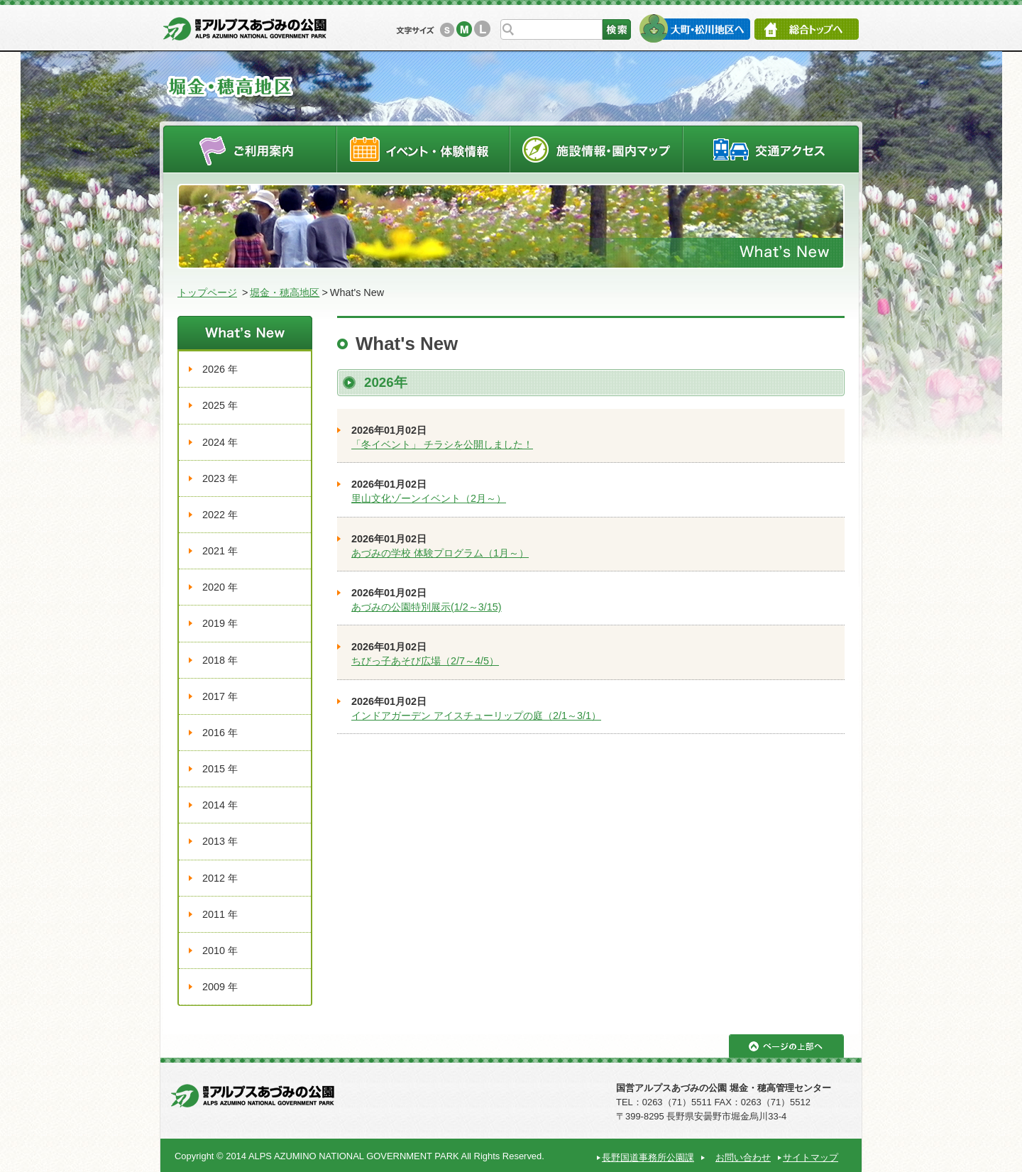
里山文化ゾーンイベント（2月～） (428, 498)
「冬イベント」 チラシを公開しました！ (442, 444)
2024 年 (220, 442)
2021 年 (220, 551)
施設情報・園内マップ (596, 148)
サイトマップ (810, 1157)
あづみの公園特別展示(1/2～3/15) (426, 607)
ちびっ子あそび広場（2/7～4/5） (425, 661)
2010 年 (220, 950)
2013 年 (220, 841)
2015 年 (220, 768)
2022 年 (220, 514)
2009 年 (220, 986)
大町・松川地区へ (694, 28)
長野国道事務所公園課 (648, 1157)
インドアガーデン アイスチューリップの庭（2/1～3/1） (476, 715)
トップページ (207, 292)
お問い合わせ (743, 1157)
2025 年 (220, 405)
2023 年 (220, 478)
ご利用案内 (249, 148)
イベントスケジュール (423, 148)
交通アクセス (771, 148)
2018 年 (220, 660)
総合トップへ (806, 29)
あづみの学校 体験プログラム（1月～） (440, 553)
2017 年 (220, 696)
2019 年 (220, 623)
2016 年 (220, 732)
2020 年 (220, 587)
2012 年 (220, 878)
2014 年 (220, 805)
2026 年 (220, 369)
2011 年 (220, 914)
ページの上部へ (786, 1046)
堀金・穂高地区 (284, 292)
